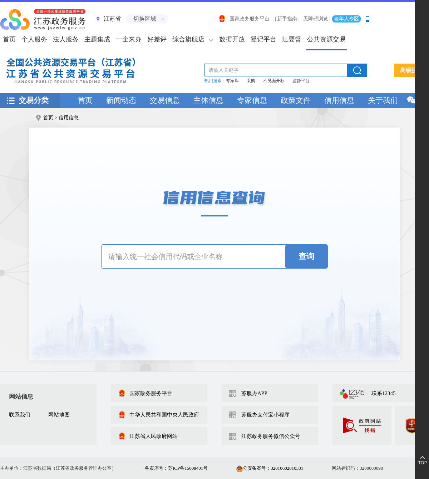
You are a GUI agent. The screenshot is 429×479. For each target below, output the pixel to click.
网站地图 (59, 415)
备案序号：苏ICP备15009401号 (176, 468)
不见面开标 (274, 80)
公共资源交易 (326, 39)
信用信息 (339, 100)
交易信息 (165, 100)
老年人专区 (346, 18)
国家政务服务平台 (244, 18)
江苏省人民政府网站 (148, 436)
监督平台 (301, 80)
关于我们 (383, 100)
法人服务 (66, 39)
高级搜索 (411, 70)
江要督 (291, 39)
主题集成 (97, 39)
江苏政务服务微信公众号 (270, 436)
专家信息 (252, 100)
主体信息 (208, 100)
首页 (85, 100)
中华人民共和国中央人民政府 (158, 415)
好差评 (157, 39)
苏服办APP (254, 393)
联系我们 (19, 415)
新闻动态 (121, 100)
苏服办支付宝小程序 (265, 415)
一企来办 (129, 39)
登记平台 (263, 39)
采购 (251, 80)
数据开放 (232, 39)
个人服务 (34, 39)
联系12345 (383, 393)
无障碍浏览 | (316, 18)
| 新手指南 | (287, 18)
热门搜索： (215, 80)
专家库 (232, 80)
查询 (306, 256)
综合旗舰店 (188, 39)
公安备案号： (269, 468)
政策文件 (296, 100)
